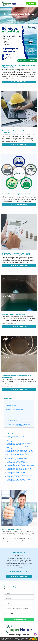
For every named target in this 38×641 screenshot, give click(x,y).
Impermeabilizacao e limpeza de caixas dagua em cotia (19, 476)
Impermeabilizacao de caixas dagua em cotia (16, 462)
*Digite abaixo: (8, 613)
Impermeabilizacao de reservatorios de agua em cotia (18, 453)
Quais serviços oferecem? (12, 405)
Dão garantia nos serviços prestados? (14, 409)
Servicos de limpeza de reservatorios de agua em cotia (19, 450)
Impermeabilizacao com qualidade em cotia (16, 469)
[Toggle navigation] (21, 3)
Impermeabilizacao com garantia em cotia (16, 482)
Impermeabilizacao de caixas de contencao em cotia (18, 468)
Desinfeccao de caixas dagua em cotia (15, 436)
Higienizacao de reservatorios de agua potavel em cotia (19, 477)
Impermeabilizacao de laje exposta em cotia (16, 441)
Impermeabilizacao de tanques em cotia (15, 472)
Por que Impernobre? (11, 401)
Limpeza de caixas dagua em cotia (14, 459)
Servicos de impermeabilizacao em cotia (15, 457)
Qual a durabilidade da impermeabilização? (16, 413)
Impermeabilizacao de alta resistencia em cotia (17, 458)
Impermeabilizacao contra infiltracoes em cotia (17, 471)
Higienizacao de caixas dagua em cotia (15, 455)
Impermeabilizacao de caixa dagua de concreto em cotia (19, 451)
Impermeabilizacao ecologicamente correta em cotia (18, 443)
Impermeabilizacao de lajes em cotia (14, 444)
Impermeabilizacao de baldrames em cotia (16, 437)
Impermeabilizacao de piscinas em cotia (15, 480)
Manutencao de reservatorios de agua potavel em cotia (19, 454)
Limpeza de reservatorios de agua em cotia (16, 461)
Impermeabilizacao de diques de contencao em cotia (18, 479)
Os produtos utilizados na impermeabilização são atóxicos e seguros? (19, 425)
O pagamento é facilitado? (12, 420)
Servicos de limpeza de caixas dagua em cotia (16, 464)
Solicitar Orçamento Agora (19, 81)
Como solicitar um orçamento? (13, 416)
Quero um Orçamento (19, 619)
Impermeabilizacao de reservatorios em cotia (16, 448)
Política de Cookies (27, 639)
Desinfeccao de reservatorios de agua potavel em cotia (19, 475)
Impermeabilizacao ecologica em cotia (15, 473)
